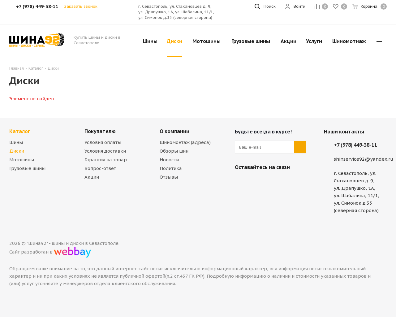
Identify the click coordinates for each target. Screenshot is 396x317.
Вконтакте (241, 182)
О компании (174, 131)
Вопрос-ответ (100, 168)
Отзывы (169, 177)
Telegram (256, 182)
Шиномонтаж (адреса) (185, 142)
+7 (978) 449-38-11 (355, 145)
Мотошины (21, 160)
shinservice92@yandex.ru (363, 159)
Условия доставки (105, 151)
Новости (169, 160)
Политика (171, 168)
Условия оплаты (102, 142)
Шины (16, 142)
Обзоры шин (174, 151)
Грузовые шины (27, 168)
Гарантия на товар (105, 160)
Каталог (19, 131)
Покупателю (100, 131)
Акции (91, 177)
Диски (16, 151)
